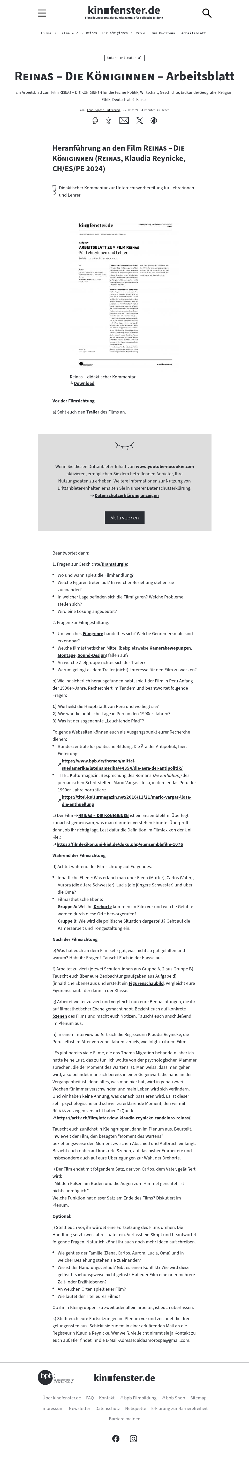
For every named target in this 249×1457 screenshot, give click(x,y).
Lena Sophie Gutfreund (103, 110)
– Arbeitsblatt (174, 33)
